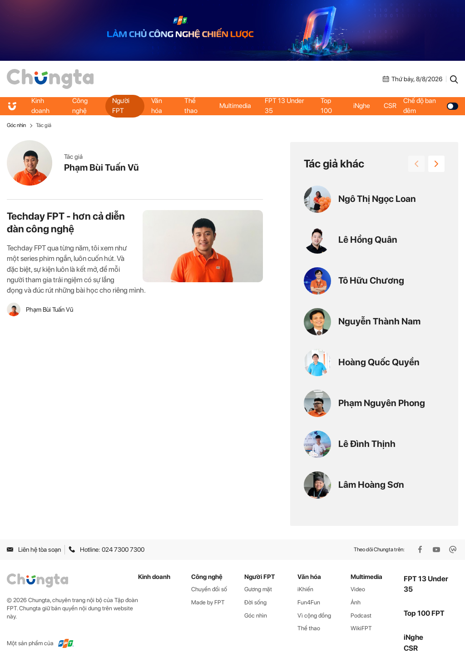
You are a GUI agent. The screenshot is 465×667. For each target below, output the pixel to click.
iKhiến (305, 589)
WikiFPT (361, 628)
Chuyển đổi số (209, 589)
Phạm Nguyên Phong (381, 402)
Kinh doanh (40, 106)
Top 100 (326, 106)
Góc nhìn (16, 125)
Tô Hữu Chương (371, 280)
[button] (436, 164)
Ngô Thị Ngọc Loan (377, 198)
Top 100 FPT (424, 613)
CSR (390, 106)
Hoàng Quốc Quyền (379, 362)
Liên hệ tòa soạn (34, 549)
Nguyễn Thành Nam (379, 321)
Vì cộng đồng (314, 615)
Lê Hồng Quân (367, 239)
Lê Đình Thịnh (367, 443)
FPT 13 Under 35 (284, 106)
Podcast (361, 615)
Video (358, 589)
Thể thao (191, 106)
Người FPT (120, 106)
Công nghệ (80, 106)
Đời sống (255, 602)
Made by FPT (208, 602)
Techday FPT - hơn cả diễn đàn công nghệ (66, 222)
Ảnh (356, 602)
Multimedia (235, 106)
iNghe (361, 106)
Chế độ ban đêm (430, 106)
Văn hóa (156, 106)
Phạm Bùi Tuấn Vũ (101, 167)
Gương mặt (258, 589)
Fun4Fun (308, 602)
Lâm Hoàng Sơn (371, 484)
